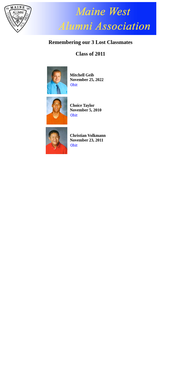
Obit (74, 85)
